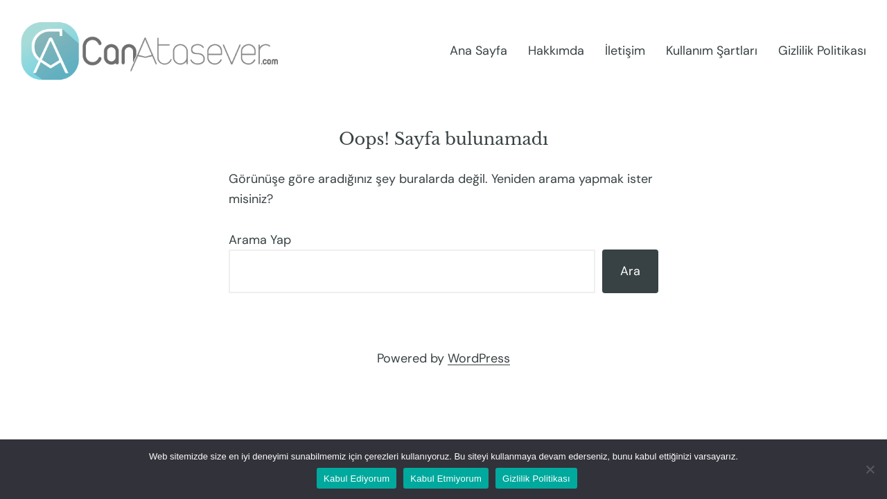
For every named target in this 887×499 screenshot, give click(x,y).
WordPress (479, 358)
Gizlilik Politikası (536, 478)
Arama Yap (260, 239)
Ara (630, 271)
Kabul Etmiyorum (446, 478)
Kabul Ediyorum (356, 478)
